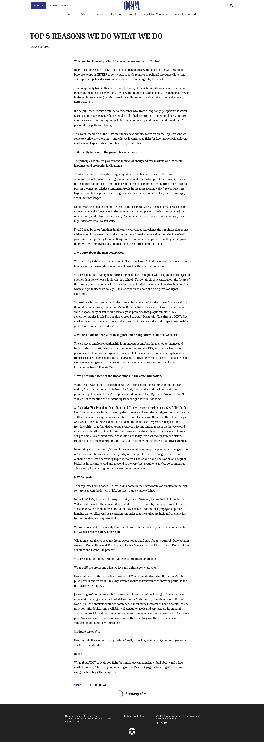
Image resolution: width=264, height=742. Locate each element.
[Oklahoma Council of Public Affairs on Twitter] (161, 723)
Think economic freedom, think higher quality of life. (106, 174)
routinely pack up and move (154, 216)
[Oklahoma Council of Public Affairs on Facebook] (157, 723)
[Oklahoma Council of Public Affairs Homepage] (132, 5)
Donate (38, 5)
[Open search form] (231, 5)
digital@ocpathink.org (134, 716)
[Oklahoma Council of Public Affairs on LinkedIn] (165, 723)
